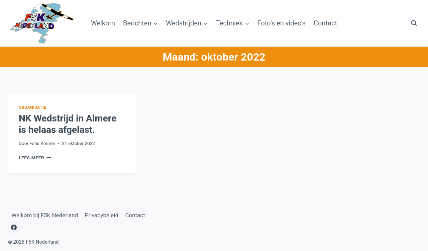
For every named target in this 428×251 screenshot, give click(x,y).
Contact (325, 23)
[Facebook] (13, 227)
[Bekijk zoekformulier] (414, 23)
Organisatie (32, 107)
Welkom (103, 23)
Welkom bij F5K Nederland (44, 215)
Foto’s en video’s (281, 23)
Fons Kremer (42, 143)
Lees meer (35, 157)
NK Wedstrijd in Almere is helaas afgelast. (67, 124)
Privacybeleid (101, 215)
